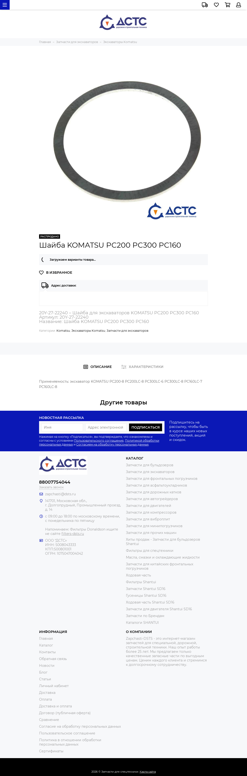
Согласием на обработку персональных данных (112, 444)
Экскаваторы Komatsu (88, 330)
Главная (46, 638)
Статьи (45, 679)
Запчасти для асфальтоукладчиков (156, 485)
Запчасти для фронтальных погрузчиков (162, 478)
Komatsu (63, 330)
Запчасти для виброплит (148, 519)
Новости (47, 665)
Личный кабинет (54, 686)
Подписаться (145, 427)
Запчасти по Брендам (145, 616)
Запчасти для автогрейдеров (152, 499)
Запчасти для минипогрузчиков (154, 526)
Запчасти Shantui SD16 (145, 589)
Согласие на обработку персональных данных (80, 726)
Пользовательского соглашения (99, 440)
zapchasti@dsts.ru (60, 494)
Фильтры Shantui (141, 582)
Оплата (45, 699)
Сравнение (49, 720)
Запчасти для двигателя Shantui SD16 (159, 609)
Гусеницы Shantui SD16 (146, 595)
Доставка (47, 692)
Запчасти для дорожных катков (153, 492)
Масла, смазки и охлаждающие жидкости (163, 557)
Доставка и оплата (55, 706)
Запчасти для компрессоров (151, 512)
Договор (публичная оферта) (65, 713)
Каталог (46, 645)
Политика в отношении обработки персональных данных (70, 742)
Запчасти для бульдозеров (149, 465)
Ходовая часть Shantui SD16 (150, 602)
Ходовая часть (138, 575)
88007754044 (54, 482)
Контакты (47, 652)
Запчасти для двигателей (148, 505)
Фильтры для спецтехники (149, 550)
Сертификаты (51, 751)
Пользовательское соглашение (67, 733)
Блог (43, 672)
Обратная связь (53, 659)
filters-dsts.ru (73, 534)
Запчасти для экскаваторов (127, 330)
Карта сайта (148, 771)
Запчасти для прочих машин (151, 533)
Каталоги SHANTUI (142, 622)
